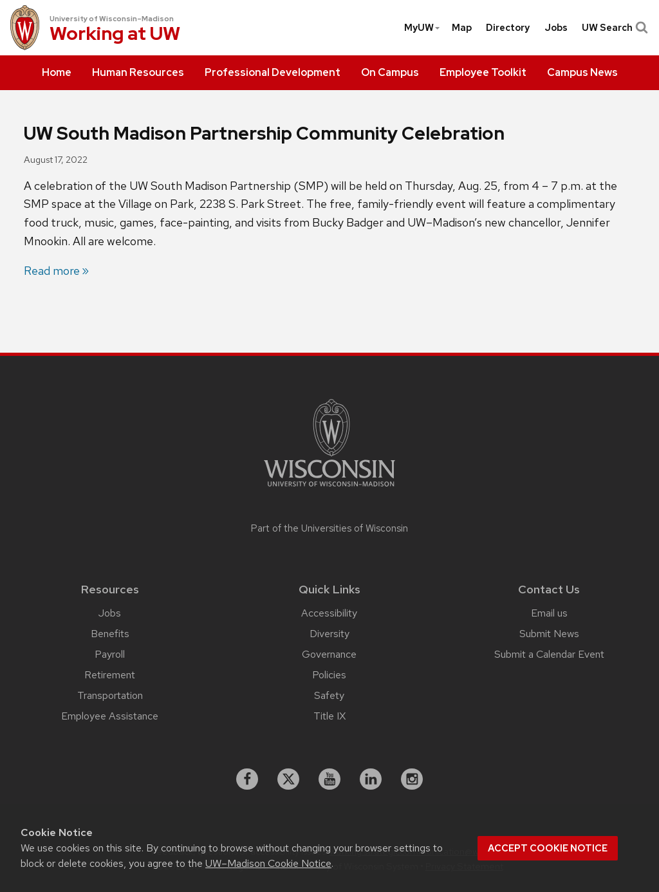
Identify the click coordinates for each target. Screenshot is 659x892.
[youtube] (329, 779)
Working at (115, 35)
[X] (288, 779)
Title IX (329, 716)
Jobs (556, 27)
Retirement (109, 675)
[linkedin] (371, 779)
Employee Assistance (109, 716)
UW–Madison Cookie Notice (268, 863)
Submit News (549, 633)
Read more (52, 270)
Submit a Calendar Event (549, 654)
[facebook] (247, 779)
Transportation (110, 695)
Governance (329, 654)
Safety (329, 695)
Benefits (110, 633)
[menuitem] (57, 72)
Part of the (329, 528)
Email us (549, 613)
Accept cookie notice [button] (548, 848)
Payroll (110, 654)
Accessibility (329, 613)
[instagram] (412, 779)
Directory (508, 27)
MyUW (422, 27)
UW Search (613, 27)
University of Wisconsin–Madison (112, 18)
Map (462, 27)
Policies (329, 675)
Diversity (329, 633)
